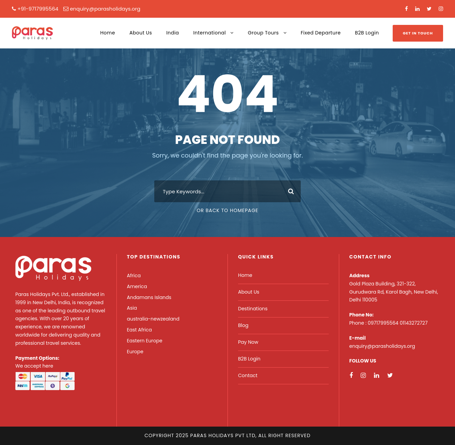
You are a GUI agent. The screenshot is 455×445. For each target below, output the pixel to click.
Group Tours (263, 32)
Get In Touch (418, 33)
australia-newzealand (153, 318)
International (209, 32)
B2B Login (367, 32)
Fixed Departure (321, 32)
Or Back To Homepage (227, 210)
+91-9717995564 (37, 8)
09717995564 (384, 323)
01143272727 (414, 323)
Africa (134, 275)
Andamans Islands (149, 297)
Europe (135, 351)
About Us (140, 32)
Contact (247, 375)
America (137, 286)
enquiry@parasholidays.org (105, 8)
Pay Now (248, 342)
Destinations (253, 308)
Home (107, 32)
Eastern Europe (144, 340)
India (172, 32)
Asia (132, 308)
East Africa (139, 329)
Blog (243, 325)
